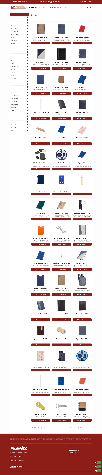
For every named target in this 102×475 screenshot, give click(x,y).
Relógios (19, 119)
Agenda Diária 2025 (41, 37)
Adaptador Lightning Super (61, 263)
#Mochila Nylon (82, 288)
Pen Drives (19, 113)
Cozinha (19, 63)
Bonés (19, 37)
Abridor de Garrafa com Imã (61, 163)
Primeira (72, 427)
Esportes (19, 72)
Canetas (19, 49)
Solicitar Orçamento (41, 43)
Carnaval (19, 52)
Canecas (19, 46)
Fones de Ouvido (19, 81)
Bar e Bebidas (19, 25)
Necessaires (19, 107)
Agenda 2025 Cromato (82, 37)
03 (83, 427)
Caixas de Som (19, 40)
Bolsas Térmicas (19, 34)
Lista (39, 18)
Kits (19, 92)
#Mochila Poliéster (61, 364)
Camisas (19, 43)
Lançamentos (43, 7)
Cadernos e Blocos (51, 452)
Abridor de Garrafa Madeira (40, 137)
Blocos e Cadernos (19, 28)
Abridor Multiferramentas (61, 238)
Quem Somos (35, 449)
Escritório (19, 69)
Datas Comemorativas (55, 7)
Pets (19, 116)
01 (78, 427)
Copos (19, 60)
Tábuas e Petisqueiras (19, 124)
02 (80, 427)
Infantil (19, 87)
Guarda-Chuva (19, 84)
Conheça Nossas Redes (85, 1)
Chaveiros (19, 58)
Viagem (19, 130)
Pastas (19, 110)
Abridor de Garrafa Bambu (61, 339)
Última (89, 427)
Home (32, 13)
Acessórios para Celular (19, 20)
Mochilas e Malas (19, 104)
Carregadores (19, 55)
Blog (65, 7)
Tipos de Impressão (36, 454)
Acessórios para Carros (19, 17)
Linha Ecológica (19, 98)
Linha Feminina (19, 101)
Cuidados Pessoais (19, 66)
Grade (34, 18)
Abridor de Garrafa (41, 414)
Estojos (19, 75)
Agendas (19, 23)
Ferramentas (19, 78)
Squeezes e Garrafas (19, 122)
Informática (19, 90)
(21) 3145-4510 (19, 1)
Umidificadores (19, 127)
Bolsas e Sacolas (19, 31)
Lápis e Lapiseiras (19, 95)
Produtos (33, 7)
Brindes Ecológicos (51, 449)
